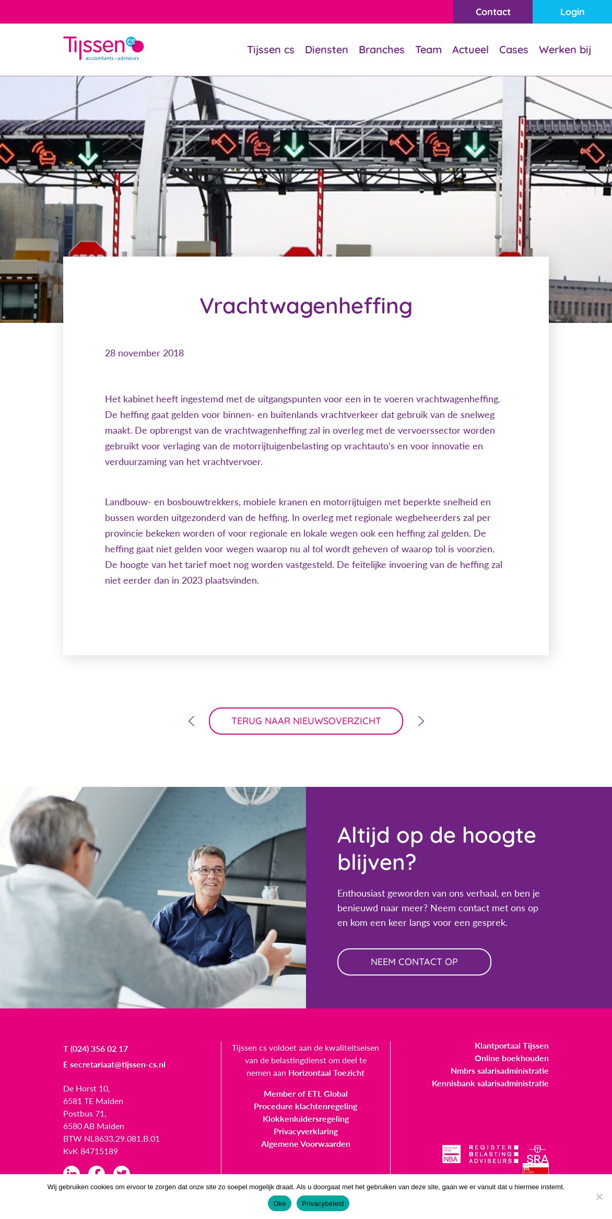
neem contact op (414, 962)
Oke (279, 1204)
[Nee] (599, 1196)
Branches (382, 49)
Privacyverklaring (306, 1131)
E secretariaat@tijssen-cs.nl (114, 1064)
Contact (493, 12)
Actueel (470, 49)
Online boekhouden (512, 1058)
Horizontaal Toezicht (326, 1072)
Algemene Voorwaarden (305, 1143)
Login (572, 12)
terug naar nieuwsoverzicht (306, 721)
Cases (513, 49)
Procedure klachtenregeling (305, 1106)
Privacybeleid (323, 1204)
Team (428, 49)
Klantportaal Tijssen (512, 1045)
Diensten (326, 49)
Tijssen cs (271, 49)
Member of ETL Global (306, 1093)
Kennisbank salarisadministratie (490, 1083)
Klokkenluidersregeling (306, 1118)
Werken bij (565, 49)
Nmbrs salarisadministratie (500, 1070)
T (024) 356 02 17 (95, 1048)
